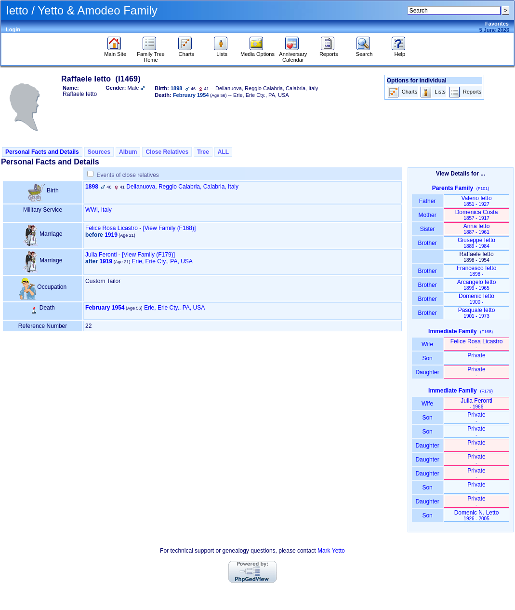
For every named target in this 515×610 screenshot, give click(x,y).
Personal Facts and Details (42, 152)
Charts (186, 51)
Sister (427, 229)
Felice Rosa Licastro (111, 228)
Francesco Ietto (477, 271)
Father (427, 201)
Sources (99, 152)
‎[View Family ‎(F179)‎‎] (148, 254)
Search (364, 51)
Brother (427, 243)
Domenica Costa (476, 215)
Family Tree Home (150, 54)
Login (13, 29)
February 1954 (104, 307)
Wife (427, 344)
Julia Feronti (101, 254)
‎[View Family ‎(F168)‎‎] (169, 228)
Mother (427, 215)
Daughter (427, 372)
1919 (111, 234)
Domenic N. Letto (476, 515)
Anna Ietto (476, 229)
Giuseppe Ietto (476, 243)
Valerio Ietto (476, 201)
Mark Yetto (331, 550)
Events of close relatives (127, 175)
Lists (222, 51)
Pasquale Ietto (476, 313)
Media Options (257, 51)
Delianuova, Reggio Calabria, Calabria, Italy (182, 186)
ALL (223, 152)
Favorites (497, 24)
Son (427, 358)
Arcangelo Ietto (476, 285)
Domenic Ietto (476, 299)
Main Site (115, 51)
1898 (91, 186)
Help (400, 51)
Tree (203, 152)
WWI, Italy (98, 209)
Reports (328, 51)
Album (128, 152)
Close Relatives (166, 152)
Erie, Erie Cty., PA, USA (162, 261)
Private (476, 358)
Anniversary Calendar (293, 54)
